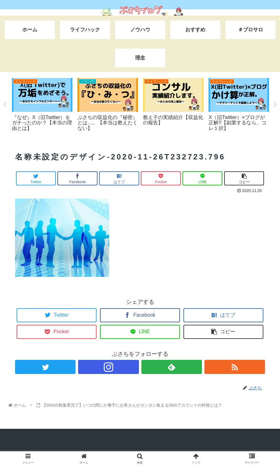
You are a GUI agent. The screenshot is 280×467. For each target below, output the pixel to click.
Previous (5, 105)
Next (275, 105)
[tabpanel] (42, 104)
